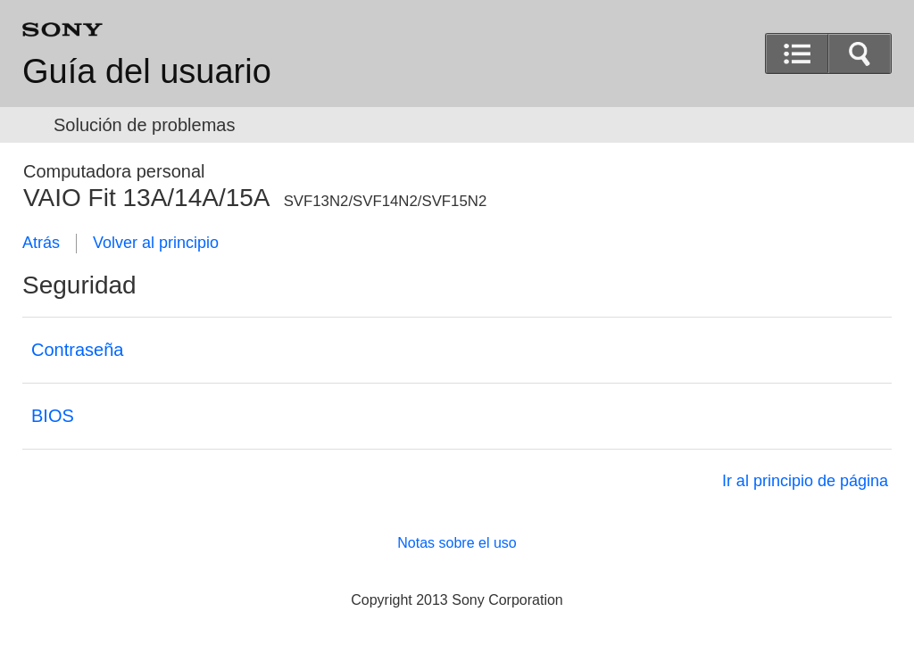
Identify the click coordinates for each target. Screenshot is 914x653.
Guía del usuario (146, 71)
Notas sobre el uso (456, 542)
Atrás (41, 243)
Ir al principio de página (805, 481)
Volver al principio (156, 243)
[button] (859, 53)
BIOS (52, 416)
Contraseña (77, 350)
